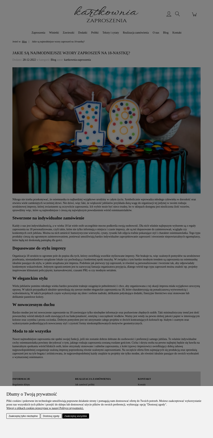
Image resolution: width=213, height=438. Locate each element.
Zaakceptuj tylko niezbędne (23, 416)
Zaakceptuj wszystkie (75, 416)
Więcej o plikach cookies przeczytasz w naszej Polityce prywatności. (45, 408)
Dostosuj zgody (51, 416)
